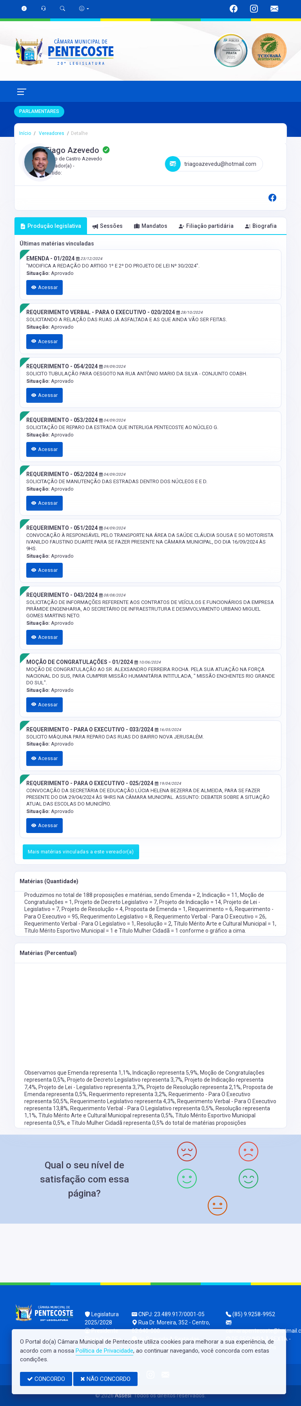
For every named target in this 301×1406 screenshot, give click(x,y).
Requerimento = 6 (210, 909)
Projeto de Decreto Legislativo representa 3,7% (124, 1080)
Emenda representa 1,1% (99, 1073)
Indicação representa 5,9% (165, 1073)
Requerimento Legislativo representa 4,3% (122, 1101)
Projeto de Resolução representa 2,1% (194, 1087)
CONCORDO (46, 1378)
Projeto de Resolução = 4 (92, 909)
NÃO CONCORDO (105, 1378)
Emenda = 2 (185, 895)
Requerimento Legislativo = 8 (116, 916)
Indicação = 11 (220, 895)
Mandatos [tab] (150, 226)
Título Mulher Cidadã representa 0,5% (118, 1123)
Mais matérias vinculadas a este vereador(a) (81, 852)
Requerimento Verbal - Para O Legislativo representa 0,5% (141, 1108)
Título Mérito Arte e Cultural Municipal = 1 (224, 923)
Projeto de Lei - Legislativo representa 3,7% (91, 1087)
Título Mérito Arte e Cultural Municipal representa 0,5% (105, 1115)
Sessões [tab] (107, 226)
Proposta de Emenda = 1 (155, 909)
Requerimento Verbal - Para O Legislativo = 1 (79, 923)
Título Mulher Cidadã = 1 (149, 931)
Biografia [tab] (261, 226)
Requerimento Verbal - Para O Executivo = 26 (209, 916)
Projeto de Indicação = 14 (190, 902)
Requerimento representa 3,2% (127, 1094)
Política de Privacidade (104, 1350)
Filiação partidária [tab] (206, 226)
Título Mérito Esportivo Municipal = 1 (69, 931)
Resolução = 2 (154, 923)
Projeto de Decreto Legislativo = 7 (115, 902)
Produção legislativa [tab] (50, 226)
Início (25, 133)
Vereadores (51, 133)
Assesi (123, 1395)
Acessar (44, 287)
